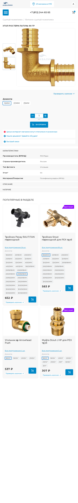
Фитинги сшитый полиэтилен (39, 19)
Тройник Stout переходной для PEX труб (57, 240)
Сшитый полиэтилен (13, 19)
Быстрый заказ (12, 144)
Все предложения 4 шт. (15, 353)
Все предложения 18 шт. (52, 249)
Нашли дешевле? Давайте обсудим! (21, 138)
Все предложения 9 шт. (52, 353)
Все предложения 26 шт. (15, 249)
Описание (8, 186)
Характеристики (10, 153)
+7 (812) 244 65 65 (40, 12)
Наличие (7, 192)
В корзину (39, 127)
